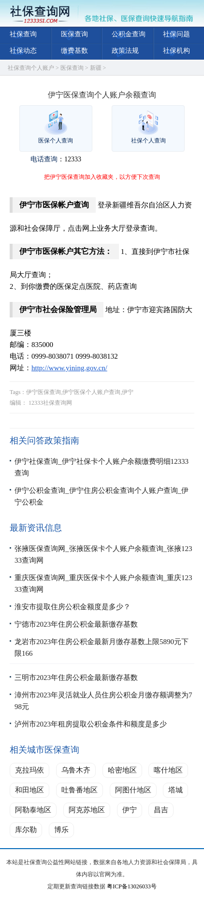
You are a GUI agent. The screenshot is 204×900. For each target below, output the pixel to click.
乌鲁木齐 (75, 770)
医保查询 (74, 34)
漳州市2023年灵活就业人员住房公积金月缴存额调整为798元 (103, 701)
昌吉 (161, 810)
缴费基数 (74, 50)
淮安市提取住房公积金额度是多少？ (73, 607)
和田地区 (29, 790)
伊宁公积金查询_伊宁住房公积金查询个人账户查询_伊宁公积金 (102, 496)
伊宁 (129, 810)
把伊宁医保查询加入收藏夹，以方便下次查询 (102, 177)
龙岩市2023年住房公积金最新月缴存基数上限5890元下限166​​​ (102, 647)
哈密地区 (122, 770)
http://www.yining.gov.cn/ (69, 368)
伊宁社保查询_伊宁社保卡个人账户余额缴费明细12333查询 (102, 467)
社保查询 (23, 34)
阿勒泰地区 (33, 810)
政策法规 (125, 50)
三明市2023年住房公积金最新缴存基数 (76, 677)
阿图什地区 (133, 790)
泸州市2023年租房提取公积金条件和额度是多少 (91, 724)
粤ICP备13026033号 (132, 886)
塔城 (175, 790)
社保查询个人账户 (31, 67)
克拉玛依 (29, 770)
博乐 (61, 830)
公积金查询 (129, 34)
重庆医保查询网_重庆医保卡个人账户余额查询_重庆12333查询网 (103, 583)
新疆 (96, 67)
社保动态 (23, 50)
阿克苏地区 (87, 810)
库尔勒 (26, 830)
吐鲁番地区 (79, 790)
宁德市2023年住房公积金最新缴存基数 (76, 624)
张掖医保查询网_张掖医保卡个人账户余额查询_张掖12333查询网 (103, 554)
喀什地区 (168, 770)
